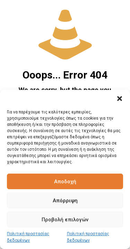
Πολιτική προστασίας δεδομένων (28, 237)
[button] (119, 98)
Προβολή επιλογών (65, 219)
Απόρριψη (65, 200)
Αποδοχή (65, 181)
